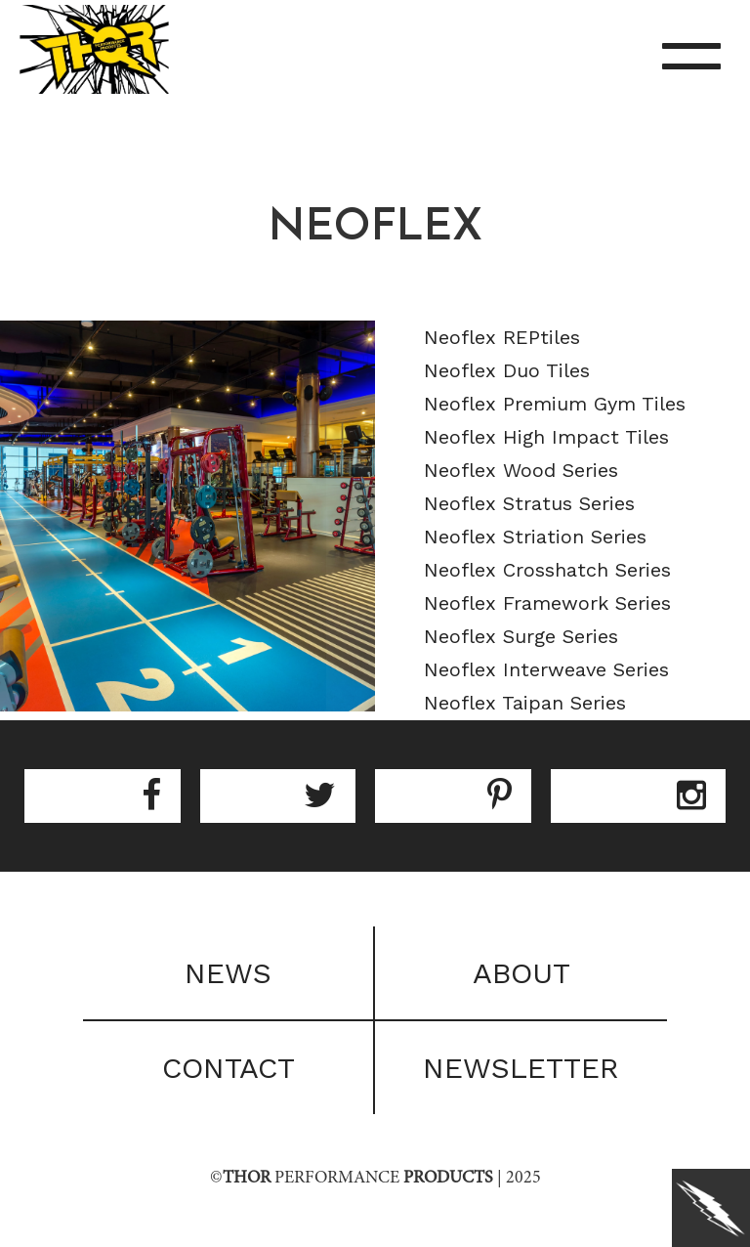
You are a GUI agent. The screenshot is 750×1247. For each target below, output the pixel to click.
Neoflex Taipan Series (525, 702)
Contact (228, 1068)
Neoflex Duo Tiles (507, 370)
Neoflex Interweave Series (546, 669)
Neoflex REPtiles (502, 337)
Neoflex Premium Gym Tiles (555, 403)
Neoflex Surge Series (521, 636)
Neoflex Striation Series (535, 536)
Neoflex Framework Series (547, 603)
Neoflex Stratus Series (529, 503)
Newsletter (521, 1068)
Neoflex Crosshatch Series (547, 569)
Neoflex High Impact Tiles (546, 437)
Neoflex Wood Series (521, 470)
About (521, 973)
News (228, 973)
